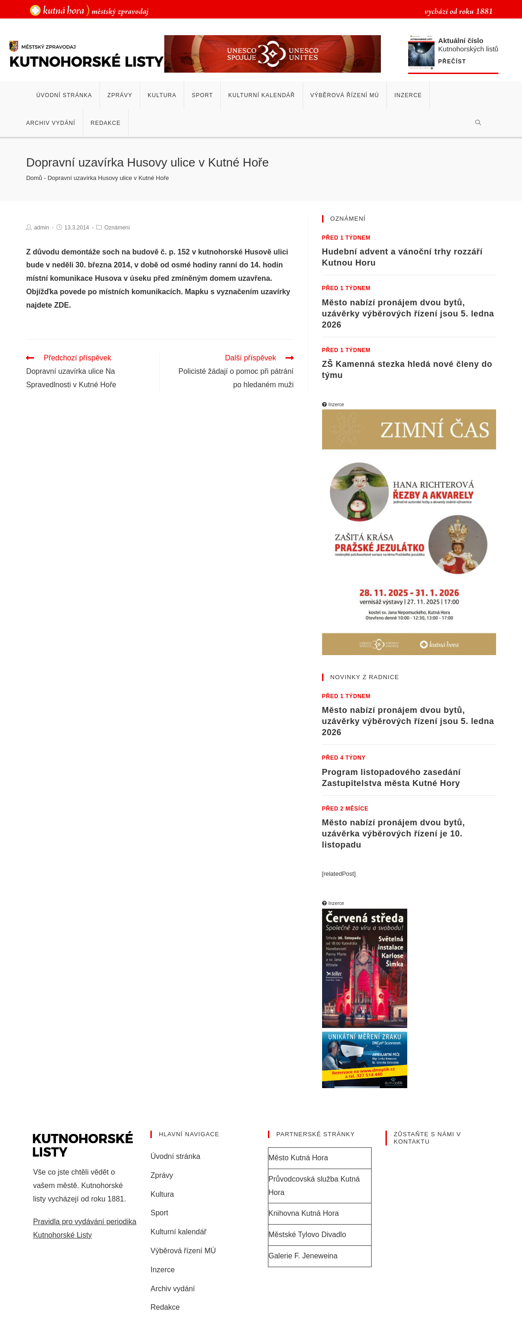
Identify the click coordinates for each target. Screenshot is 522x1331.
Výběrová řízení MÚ (183, 1251)
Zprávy (161, 1175)
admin (41, 227)
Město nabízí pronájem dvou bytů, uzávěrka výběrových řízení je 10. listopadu (393, 833)
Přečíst (452, 62)
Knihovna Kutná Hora (303, 1213)
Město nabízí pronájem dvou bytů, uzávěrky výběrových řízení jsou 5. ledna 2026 (408, 313)
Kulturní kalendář (178, 1232)
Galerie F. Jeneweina (302, 1256)
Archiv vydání (172, 1289)
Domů (34, 177)
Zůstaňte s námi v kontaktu (427, 1138)
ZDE (61, 305)
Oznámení (117, 227)
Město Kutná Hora (298, 1158)
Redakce (165, 1307)
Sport (159, 1213)
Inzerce (162, 1270)
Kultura (162, 1194)
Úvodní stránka (175, 1156)
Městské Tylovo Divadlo (307, 1234)
